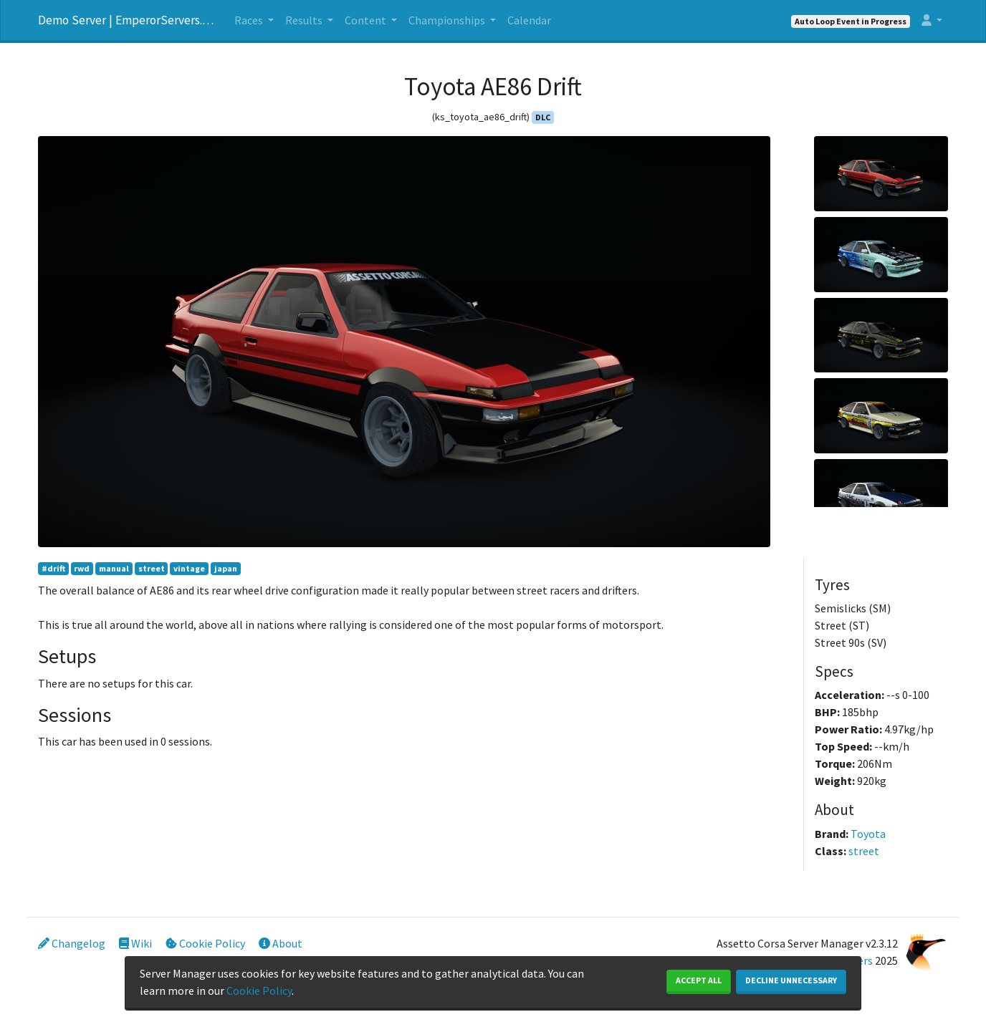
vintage (189, 568)
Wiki (135, 943)
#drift (53, 568)
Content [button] (366, 20)
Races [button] (249, 20)
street (151, 568)
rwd (82, 568)
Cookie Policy (205, 943)
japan (225, 568)
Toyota (868, 833)
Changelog (71, 943)
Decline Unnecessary (791, 980)
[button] (932, 20)
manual (114, 568)
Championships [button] (447, 20)
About (280, 943)
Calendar (529, 20)
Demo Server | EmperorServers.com (127, 20)
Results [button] (305, 20)
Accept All (699, 980)
